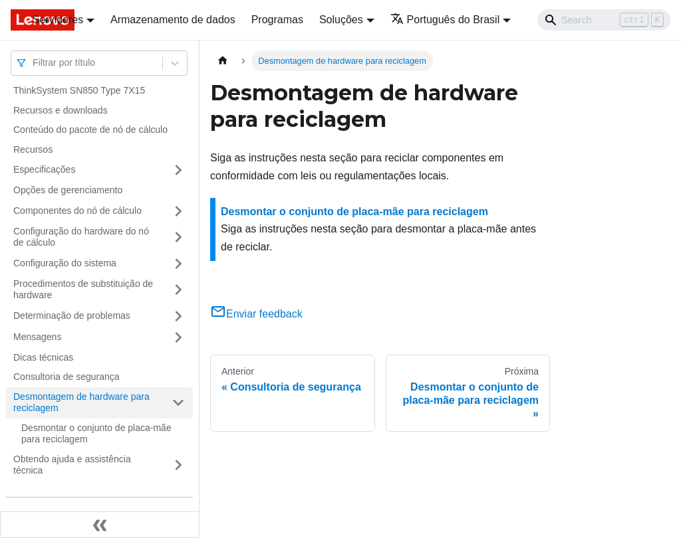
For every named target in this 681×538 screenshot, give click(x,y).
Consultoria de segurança (66, 376)
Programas (277, 19)
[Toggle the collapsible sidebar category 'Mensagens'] (178, 337)
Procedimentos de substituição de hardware (83, 289)
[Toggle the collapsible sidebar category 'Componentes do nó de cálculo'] (178, 211)
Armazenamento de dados (172, 19)
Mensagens (37, 336)
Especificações (44, 169)
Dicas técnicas (43, 357)
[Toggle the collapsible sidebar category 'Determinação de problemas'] (178, 316)
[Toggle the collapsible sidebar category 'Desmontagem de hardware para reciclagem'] (178, 402)
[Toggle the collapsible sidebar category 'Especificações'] (178, 170)
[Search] (603, 20)
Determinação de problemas (71, 315)
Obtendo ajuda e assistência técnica (72, 465)
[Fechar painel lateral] (100, 524)
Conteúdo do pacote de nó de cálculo (90, 129)
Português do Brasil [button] (445, 19)
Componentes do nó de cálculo (77, 210)
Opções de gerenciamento (67, 190)
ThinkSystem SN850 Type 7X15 (79, 90)
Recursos (33, 149)
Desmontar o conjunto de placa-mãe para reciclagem (96, 433)
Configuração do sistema (64, 263)
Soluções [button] (341, 19)
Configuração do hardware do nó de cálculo (81, 237)
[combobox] (34, 62)
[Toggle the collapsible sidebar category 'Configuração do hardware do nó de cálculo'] (178, 237)
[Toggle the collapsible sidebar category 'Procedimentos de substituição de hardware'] (178, 290)
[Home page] (222, 60)
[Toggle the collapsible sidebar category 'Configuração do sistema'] (178, 263)
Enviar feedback (256, 313)
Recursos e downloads (60, 110)
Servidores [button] (58, 19)
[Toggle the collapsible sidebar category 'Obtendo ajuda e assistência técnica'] (178, 465)
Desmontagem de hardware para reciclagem (81, 402)
